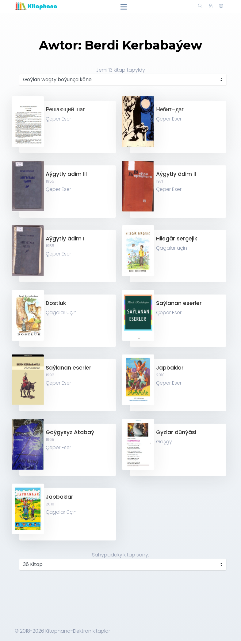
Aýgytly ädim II (176, 174)
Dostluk (56, 303)
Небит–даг (170, 109)
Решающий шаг (65, 109)
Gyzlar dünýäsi (176, 432)
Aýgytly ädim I (65, 238)
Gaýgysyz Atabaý (70, 432)
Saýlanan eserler (179, 303)
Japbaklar (170, 367)
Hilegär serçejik (176, 238)
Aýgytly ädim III (66, 174)
